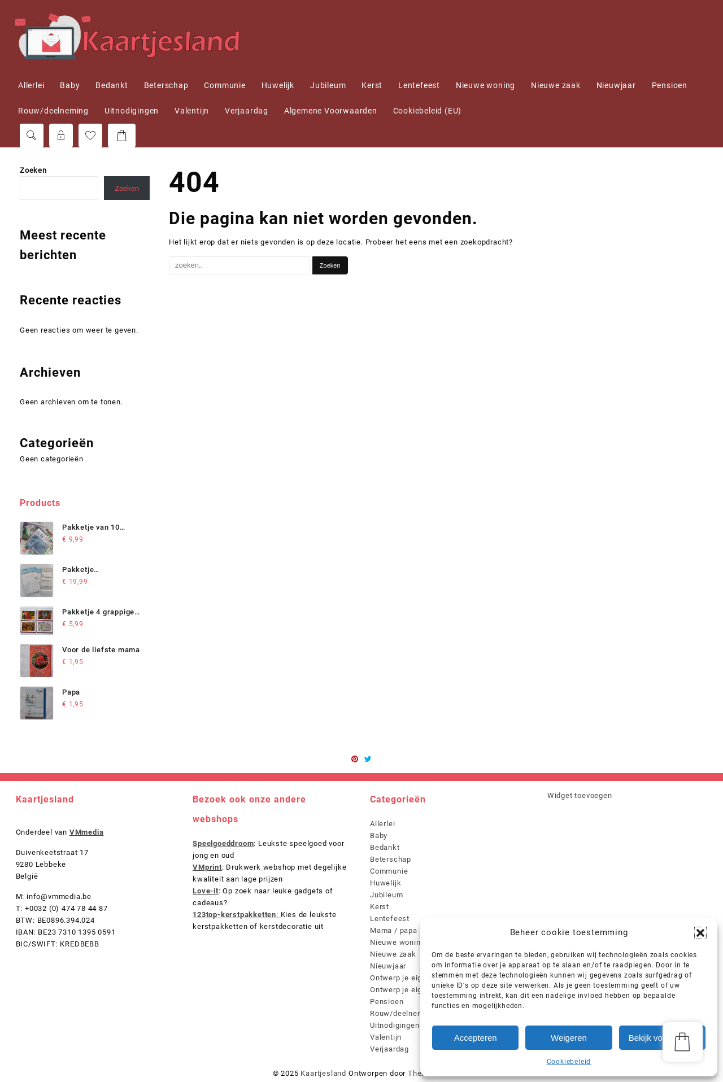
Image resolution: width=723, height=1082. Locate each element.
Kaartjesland (323, 1073)
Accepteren (475, 1037)
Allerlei (382, 823)
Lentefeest (390, 918)
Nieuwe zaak (393, 954)
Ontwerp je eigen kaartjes (416, 989)
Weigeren (569, 1037)
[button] (700, 933)
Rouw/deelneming (402, 1013)
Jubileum (386, 895)
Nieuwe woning (397, 942)
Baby (378, 835)
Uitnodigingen (394, 1025)
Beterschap (390, 859)
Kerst (379, 906)
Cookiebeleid (569, 1062)
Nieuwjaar (388, 966)
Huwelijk (385, 883)
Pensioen (386, 1001)
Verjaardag (389, 1049)
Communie (389, 871)
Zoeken (33, 170)
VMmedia (86, 832)
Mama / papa (393, 930)
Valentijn (386, 1037)
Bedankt (385, 847)
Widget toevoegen (579, 795)
